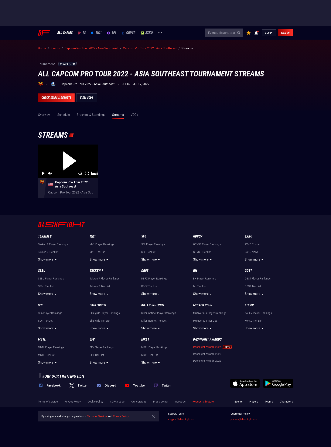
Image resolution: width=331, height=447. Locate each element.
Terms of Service (48, 401)
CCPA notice (117, 401)
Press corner (160, 401)
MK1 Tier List (97, 252)
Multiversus (202, 305)
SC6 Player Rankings (50, 313)
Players (253, 401)
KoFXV (249, 305)
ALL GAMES (65, 32)
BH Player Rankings (204, 278)
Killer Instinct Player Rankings (158, 313)
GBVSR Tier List (202, 252)
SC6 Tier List (45, 320)
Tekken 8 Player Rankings (53, 244)
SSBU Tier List (46, 286)
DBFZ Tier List (149, 286)
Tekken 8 (45, 236)
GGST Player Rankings (258, 278)
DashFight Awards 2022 (207, 360)
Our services (138, 401)
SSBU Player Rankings (51, 278)
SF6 (111, 32)
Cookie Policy (95, 401)
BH (195, 271)
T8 (82, 32)
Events (239, 401)
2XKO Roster (252, 244)
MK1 (96, 32)
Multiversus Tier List (205, 320)
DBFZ (144, 271)
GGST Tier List (253, 286)
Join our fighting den (63, 376)
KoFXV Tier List (253, 320)
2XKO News (252, 252)
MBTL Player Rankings (51, 347)
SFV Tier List (97, 355)
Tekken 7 (96, 271)
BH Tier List (200, 286)
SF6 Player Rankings (153, 244)
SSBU (41, 271)
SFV (92, 339)
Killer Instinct (152, 305)
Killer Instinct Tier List (154, 320)
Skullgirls (98, 305)
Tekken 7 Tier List (100, 286)
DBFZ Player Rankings (154, 278)
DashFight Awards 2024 (207, 346)
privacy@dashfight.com (244, 419)
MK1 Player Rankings (102, 244)
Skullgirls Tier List (100, 320)
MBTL (42, 339)
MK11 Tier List (149, 355)
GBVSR (129, 32)
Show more (48, 260)
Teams (269, 401)
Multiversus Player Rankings (209, 313)
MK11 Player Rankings (154, 347)
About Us (180, 401)
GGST (248, 271)
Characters (286, 401)
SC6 (40, 305)
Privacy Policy (73, 401)
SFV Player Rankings (102, 347)
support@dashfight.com (182, 419)
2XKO (147, 32)
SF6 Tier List (148, 252)
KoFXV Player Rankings (258, 313)
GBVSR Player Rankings (207, 244)
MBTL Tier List (46, 355)
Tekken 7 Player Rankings (105, 278)
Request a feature (203, 401)
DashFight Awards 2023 (207, 353)
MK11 (145, 339)
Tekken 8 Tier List (48, 252)
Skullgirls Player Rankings (105, 313)
